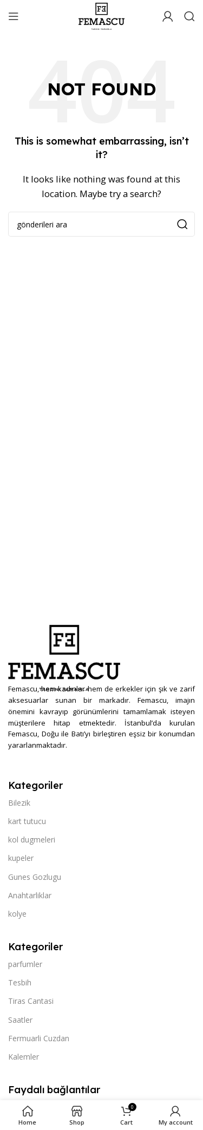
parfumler (25, 964)
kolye (17, 914)
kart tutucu (27, 821)
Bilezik (19, 803)
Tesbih (19, 982)
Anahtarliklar (29, 895)
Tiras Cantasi (31, 1001)
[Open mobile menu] (13, 16)
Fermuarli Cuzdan (38, 1038)
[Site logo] (101, 15)
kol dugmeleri (31, 839)
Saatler (20, 1020)
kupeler (21, 858)
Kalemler (23, 1056)
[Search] (189, 16)
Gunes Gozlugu (34, 877)
